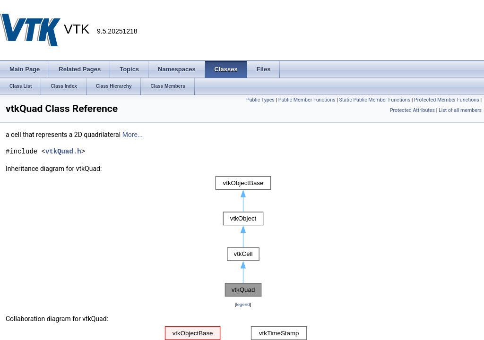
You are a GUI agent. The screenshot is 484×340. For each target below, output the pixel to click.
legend (243, 304)
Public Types (260, 100)
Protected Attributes (412, 110)
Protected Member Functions (446, 100)
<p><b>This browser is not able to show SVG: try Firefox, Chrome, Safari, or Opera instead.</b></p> (243, 236)
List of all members (460, 110)
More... (132, 134)
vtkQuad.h (63, 151)
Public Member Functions (307, 100)
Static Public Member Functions (374, 100)
